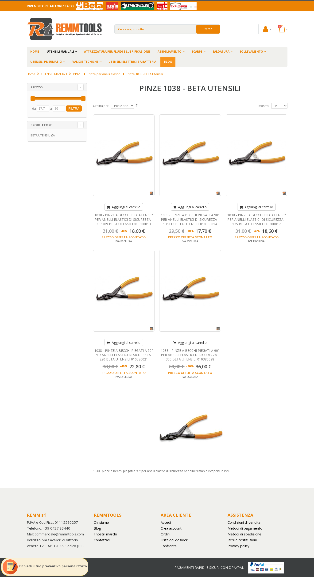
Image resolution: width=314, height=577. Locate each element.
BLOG (168, 62)
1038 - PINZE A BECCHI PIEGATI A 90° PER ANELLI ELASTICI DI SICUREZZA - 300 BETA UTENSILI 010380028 (190, 355)
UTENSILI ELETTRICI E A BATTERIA (132, 62)
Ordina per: (101, 106)
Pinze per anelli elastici (104, 74)
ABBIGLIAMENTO (170, 52)
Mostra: (264, 106)
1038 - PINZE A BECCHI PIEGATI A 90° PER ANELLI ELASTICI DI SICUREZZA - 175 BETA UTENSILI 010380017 (256, 219)
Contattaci (102, 540)
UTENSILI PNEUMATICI (46, 62)
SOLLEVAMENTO (251, 52)
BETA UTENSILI (40, 135)
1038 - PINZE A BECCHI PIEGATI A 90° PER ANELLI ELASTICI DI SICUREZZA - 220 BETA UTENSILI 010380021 (123, 355)
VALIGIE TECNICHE (85, 62)
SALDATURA (221, 52)
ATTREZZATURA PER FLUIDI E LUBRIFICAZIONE (117, 52)
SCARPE (197, 52)
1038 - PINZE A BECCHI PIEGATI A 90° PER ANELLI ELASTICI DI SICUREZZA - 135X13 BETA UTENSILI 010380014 (190, 219)
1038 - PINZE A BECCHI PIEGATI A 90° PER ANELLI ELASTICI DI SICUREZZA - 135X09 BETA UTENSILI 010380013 (123, 219)
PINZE (77, 74)
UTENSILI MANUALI (60, 52)
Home (31, 74)
